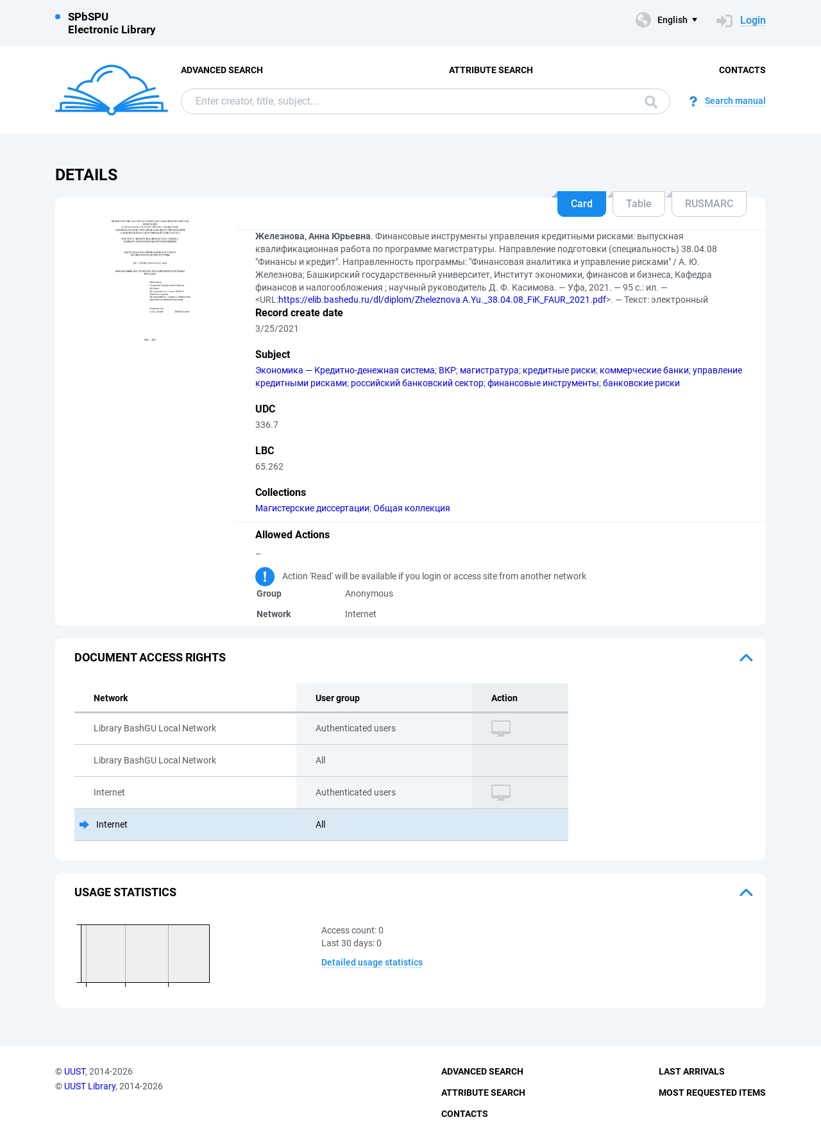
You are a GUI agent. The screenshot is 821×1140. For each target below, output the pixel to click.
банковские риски (641, 383)
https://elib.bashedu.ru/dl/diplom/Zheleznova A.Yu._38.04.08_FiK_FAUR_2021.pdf (442, 299)
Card (582, 204)
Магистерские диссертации (312, 508)
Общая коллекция (411, 508)
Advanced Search (222, 70)
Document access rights (150, 657)
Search (651, 102)
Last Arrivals (692, 1071)
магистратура (489, 370)
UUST (74, 1071)
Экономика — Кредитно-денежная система (345, 370)
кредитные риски (559, 370)
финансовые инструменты (543, 383)
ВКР (447, 370)
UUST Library (89, 1086)
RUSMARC (709, 204)
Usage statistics (125, 892)
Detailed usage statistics (372, 962)
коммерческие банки (644, 370)
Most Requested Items (712, 1092)
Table (639, 204)
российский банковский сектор (417, 383)
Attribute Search (491, 70)
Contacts (742, 70)
